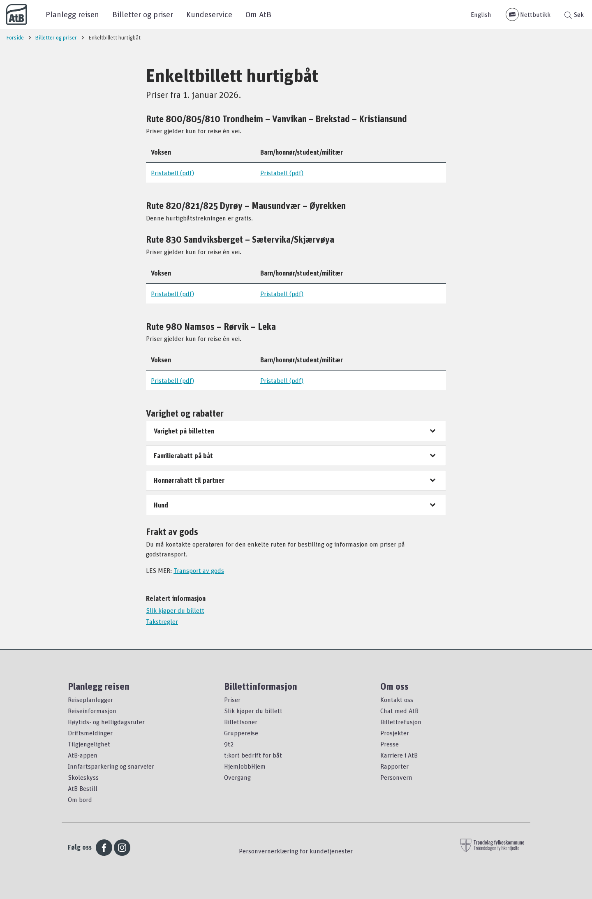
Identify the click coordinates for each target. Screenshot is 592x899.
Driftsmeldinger (90, 733)
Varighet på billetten (184, 431)
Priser (232, 699)
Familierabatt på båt (183, 456)
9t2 (229, 744)
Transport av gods (198, 570)
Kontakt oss (396, 699)
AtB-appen (82, 755)
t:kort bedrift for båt (253, 755)
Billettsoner (240, 722)
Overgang (237, 777)
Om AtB (258, 14)
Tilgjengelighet (89, 744)
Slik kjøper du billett (175, 610)
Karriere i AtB (399, 755)
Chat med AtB (399, 711)
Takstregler (162, 621)
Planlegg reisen (72, 14)
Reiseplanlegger (90, 699)
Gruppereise (241, 733)
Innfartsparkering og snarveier (111, 766)
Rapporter (394, 766)
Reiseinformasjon (92, 711)
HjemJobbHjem (245, 766)
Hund (161, 505)
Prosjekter (394, 733)
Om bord (80, 799)
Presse (389, 744)
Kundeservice (209, 14)
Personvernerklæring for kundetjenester (296, 851)
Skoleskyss (83, 777)
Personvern (396, 777)
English (481, 14)
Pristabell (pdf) (172, 173)
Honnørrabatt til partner (189, 480)
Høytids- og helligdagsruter (106, 722)
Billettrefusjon (400, 722)
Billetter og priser (142, 14)
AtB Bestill (82, 788)
